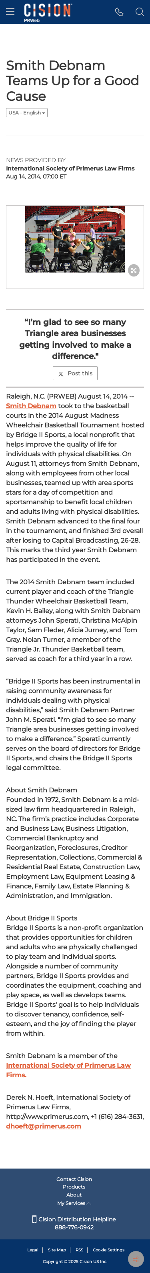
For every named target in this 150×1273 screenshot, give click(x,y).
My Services (74, 1203)
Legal (32, 1250)
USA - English (26, 113)
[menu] (10, 12)
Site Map (57, 1250)
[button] (119, 12)
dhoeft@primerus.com (43, 1126)
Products (74, 1187)
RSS (79, 1250)
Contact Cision (74, 1179)
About (74, 1195)
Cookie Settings (108, 1250)
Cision (86, 1261)
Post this (75, 373)
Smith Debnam (31, 406)
